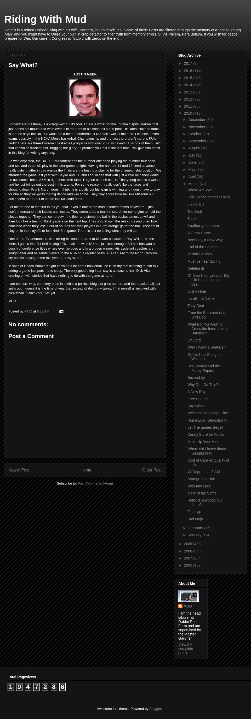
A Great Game (199, 233)
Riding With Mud (45, 19)
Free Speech (197, 399)
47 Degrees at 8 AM (203, 472)
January (195, 535)
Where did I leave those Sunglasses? (206, 451)
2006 (188, 565)
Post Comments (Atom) (95, 483)
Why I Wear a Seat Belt (206, 347)
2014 (188, 85)
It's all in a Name (200, 298)
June (192, 162)
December (197, 119)
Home (86, 470)
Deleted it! (195, 268)
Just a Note (196, 291)
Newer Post (19, 470)
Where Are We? (200, 190)
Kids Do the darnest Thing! (209, 197)
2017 (188, 63)
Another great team (203, 225)
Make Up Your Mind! (203, 442)
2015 (188, 78)
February (196, 528)
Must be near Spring (203, 261)
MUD (188, 606)
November (197, 127)
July (192, 155)
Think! (192, 218)
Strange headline (201, 479)
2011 (188, 106)
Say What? (196, 406)
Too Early (195, 211)
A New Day (196, 392)
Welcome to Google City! (207, 413)
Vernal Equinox (199, 254)
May (192, 169)
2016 (188, 71)
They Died (195, 306)
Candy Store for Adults (205, 434)
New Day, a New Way (205, 240)
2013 (188, 92)
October (195, 134)
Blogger (155, 709)
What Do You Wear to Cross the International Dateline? (207, 328)
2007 (188, 558)
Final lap (194, 512)
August (194, 148)
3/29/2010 (195, 204)
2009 (188, 544)
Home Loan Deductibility (207, 420)
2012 (188, 99)
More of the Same (201, 493)
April (192, 177)
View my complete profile (185, 648)
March (193, 184)
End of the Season (202, 247)
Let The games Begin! (205, 427)
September (197, 141)
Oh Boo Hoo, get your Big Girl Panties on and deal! (208, 279)
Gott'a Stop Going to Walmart (203, 356)
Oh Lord (194, 340)
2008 (188, 551)
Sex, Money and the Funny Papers (203, 368)
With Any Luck (199, 486)
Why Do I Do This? (202, 384)
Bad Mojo (195, 519)
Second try (196, 377)
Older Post (152, 470)
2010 (188, 113)
